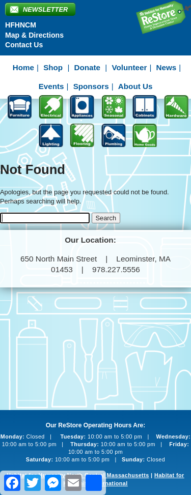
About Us (135, 86)
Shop (53, 67)
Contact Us (24, 45)
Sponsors (91, 86)
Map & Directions (34, 35)
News (166, 67)
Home (23, 67)
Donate (87, 67)
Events (51, 86)
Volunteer (129, 67)
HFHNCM (20, 25)
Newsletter (45, 9)
